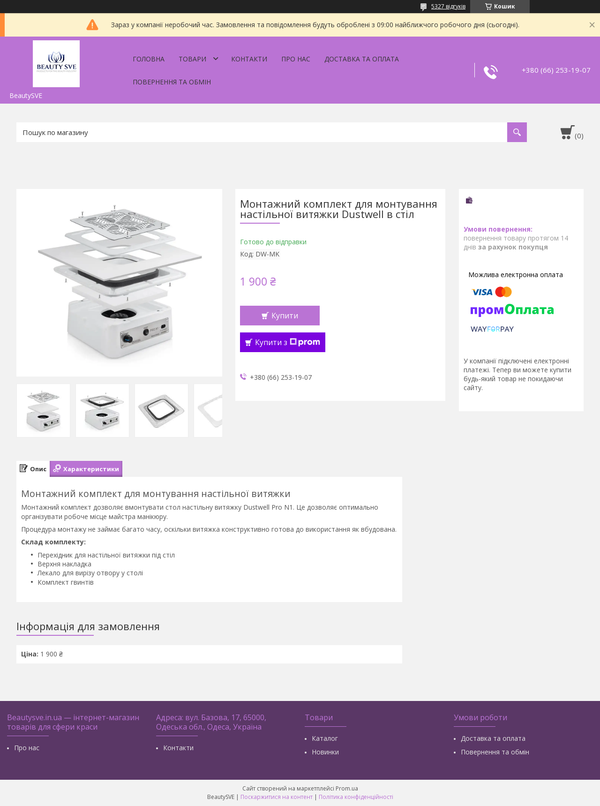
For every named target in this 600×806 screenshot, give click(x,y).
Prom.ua (347, 788)
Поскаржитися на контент (276, 797)
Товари (192, 58)
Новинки (325, 751)
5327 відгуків (448, 6)
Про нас (295, 58)
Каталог (325, 738)
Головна (149, 58)
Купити (284, 315)
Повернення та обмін (172, 81)
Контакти (249, 58)
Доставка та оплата (361, 58)
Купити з (287, 342)
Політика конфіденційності (356, 797)
